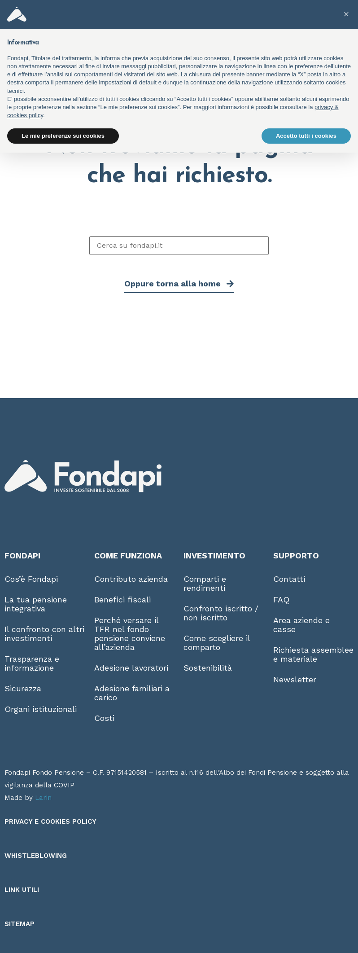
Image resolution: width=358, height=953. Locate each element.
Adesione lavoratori (131, 667)
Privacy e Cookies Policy (50, 821)
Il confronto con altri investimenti (44, 633)
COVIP (64, 785)
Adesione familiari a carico (132, 693)
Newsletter (294, 679)
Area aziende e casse (301, 624)
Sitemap (19, 924)
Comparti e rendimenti (204, 583)
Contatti (289, 579)
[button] (346, 14)
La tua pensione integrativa (35, 604)
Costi (104, 718)
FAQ (281, 599)
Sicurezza (22, 688)
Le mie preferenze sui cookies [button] (63, 135)
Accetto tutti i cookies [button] (306, 135)
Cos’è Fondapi (31, 579)
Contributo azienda (131, 579)
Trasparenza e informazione (31, 663)
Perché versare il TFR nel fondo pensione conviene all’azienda (129, 633)
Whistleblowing (35, 856)
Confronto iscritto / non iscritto (220, 613)
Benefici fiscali (122, 599)
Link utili (21, 890)
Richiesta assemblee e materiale (313, 654)
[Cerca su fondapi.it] (179, 245)
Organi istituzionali (40, 709)
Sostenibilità (207, 667)
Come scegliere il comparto (216, 642)
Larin (43, 798)
